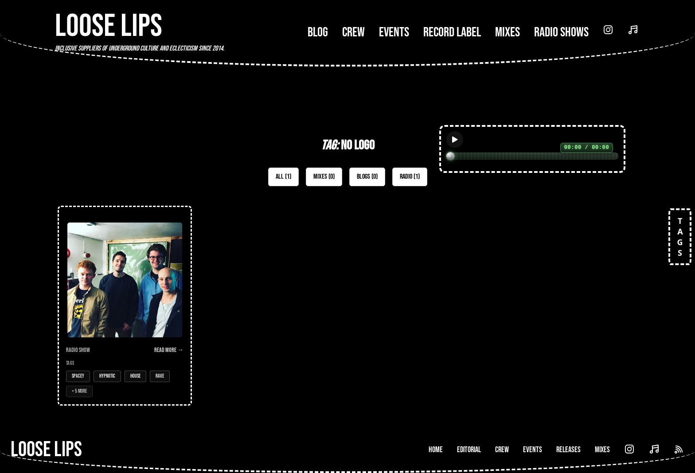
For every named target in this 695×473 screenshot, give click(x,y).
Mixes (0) (324, 176)
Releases (568, 449)
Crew (353, 32)
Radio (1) (410, 176)
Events (394, 32)
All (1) (283, 176)
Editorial (469, 449)
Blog (318, 32)
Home (436, 449)
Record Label (452, 32)
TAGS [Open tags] (680, 236)
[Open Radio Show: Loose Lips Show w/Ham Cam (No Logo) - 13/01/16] (125, 306)
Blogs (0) (367, 176)
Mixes (507, 32)
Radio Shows (561, 32)
